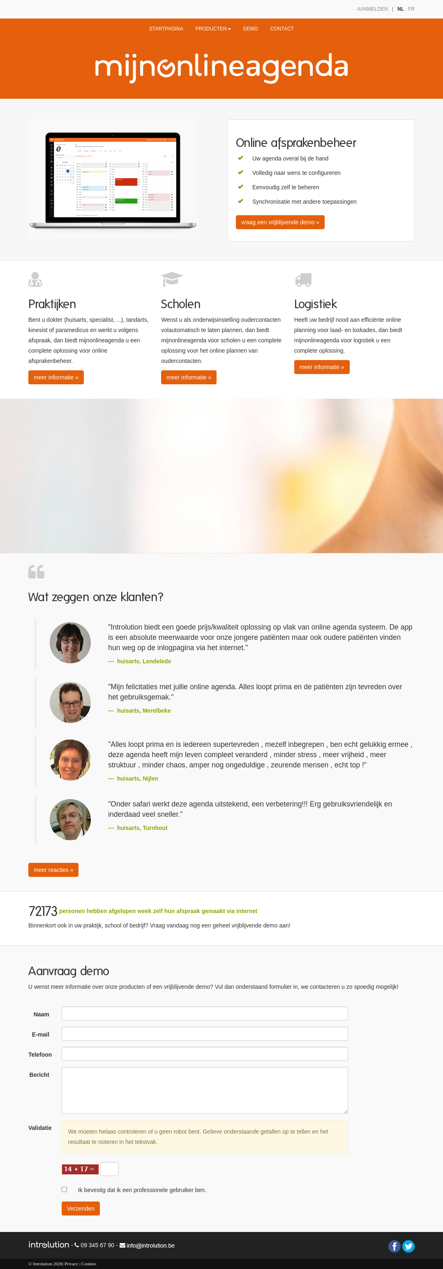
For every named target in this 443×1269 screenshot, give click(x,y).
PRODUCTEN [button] (213, 29)
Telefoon (40, 1054)
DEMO (250, 29)
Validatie (40, 1128)
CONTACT (282, 29)
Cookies (88, 1263)
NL (400, 9)
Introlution (42, 1263)
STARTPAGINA (166, 29)
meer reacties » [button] (53, 870)
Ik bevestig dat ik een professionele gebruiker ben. (142, 1190)
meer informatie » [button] (56, 377)
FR (411, 9)
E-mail (40, 1034)
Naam (41, 1014)
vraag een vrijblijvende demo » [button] (280, 222)
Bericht (39, 1074)
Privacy (71, 1263)
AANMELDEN (372, 9)
